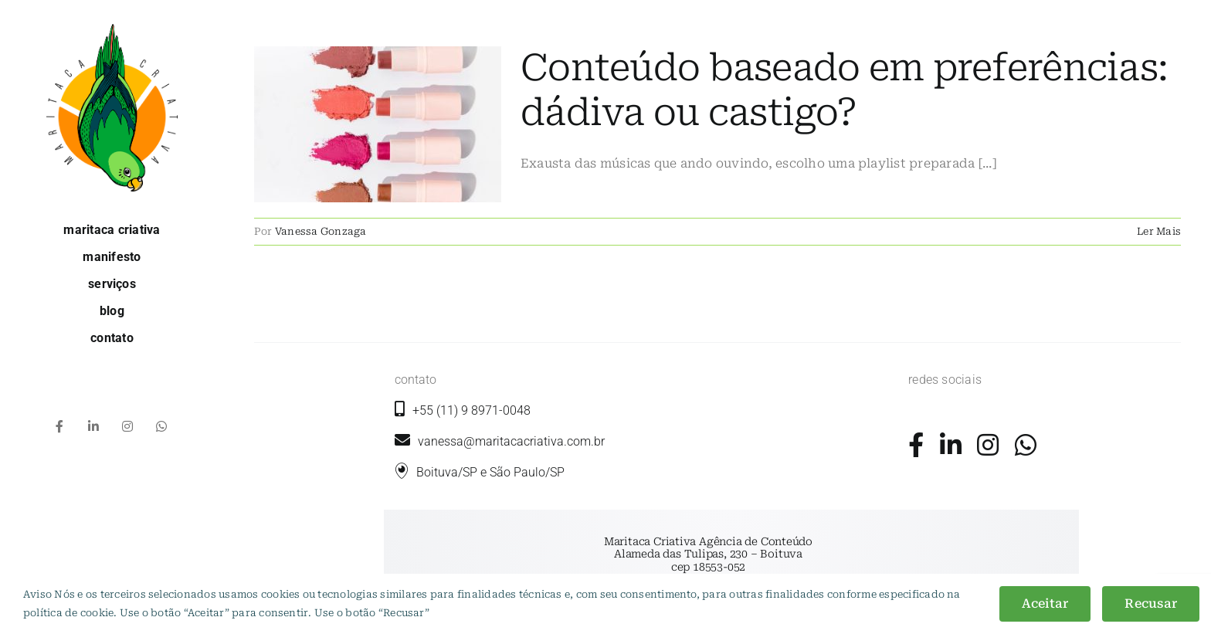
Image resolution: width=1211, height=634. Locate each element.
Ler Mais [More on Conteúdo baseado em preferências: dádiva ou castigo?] (1159, 231)
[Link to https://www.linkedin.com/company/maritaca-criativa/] (951, 444)
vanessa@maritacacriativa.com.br (500, 441)
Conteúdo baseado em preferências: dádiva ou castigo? (844, 90)
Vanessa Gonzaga (321, 231)
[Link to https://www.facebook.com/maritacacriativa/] (916, 444)
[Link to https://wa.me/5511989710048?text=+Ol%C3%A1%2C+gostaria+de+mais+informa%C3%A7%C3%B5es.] (1025, 444)
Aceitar (1045, 603)
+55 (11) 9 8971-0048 (471, 410)
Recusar (1150, 603)
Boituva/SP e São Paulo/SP (490, 472)
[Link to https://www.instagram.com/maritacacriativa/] (988, 444)
